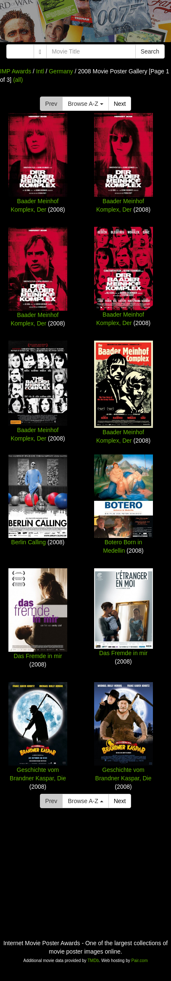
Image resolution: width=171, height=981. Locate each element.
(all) (18, 79)
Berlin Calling (28, 542)
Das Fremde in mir (37, 656)
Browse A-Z (85, 103)
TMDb (93, 960)
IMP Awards (15, 71)
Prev (51, 103)
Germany (61, 71)
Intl (40, 71)
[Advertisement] (85, 23)
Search (150, 51)
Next (120, 103)
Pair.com (140, 960)
